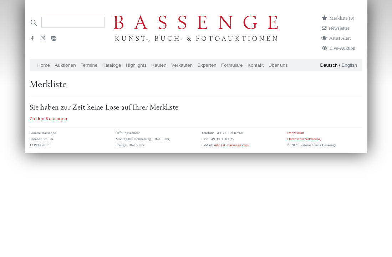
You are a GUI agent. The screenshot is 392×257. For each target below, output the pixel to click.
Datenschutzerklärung (304, 139)
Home (43, 65)
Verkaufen (182, 65)
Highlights (136, 65)
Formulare (232, 65)
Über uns (278, 65)
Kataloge (111, 65)
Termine (89, 65)
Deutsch (328, 65)
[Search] (73, 22)
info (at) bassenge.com (231, 145)
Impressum (295, 133)
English (349, 65)
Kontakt (256, 65)
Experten (206, 65)
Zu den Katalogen (48, 118)
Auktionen (65, 65)
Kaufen (158, 65)
